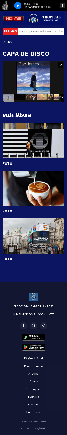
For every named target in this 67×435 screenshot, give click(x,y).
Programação (33, 366)
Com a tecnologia (33, 428)
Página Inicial (33, 358)
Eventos (33, 396)
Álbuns (33, 373)
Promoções (33, 389)
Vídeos (33, 381)
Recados (33, 404)
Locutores (33, 412)
